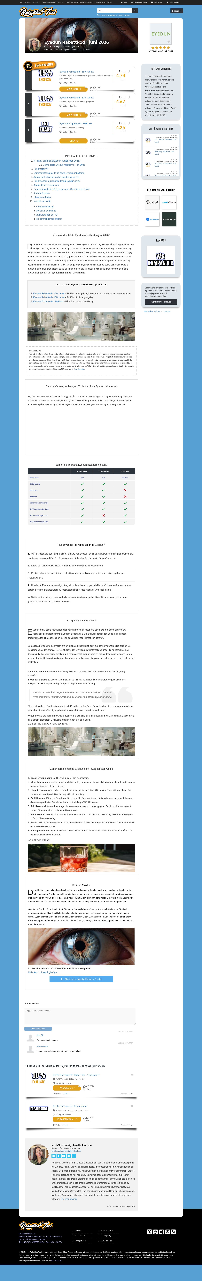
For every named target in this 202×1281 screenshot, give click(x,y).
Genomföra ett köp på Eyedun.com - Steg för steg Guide (62, 204)
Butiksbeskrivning (45, 221)
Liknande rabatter (42, 212)
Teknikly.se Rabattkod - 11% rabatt (68, 2)
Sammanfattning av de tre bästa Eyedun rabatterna (59, 188)
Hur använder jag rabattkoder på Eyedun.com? (57, 196)
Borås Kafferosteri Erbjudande (70, 1121)
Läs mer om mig (69, 1215)
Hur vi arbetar (105, 1257)
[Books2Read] (64, 1172)
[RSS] (173, 1248)
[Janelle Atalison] (38, 1169)
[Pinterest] (167, 1248)
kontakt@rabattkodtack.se (29, 1277)
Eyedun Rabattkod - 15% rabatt (76, 71)
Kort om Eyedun (42, 208)
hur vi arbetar (79, 384)
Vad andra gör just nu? (47, 229)
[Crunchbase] (155, 1248)
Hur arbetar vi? (41, 183)
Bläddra (176, 11)
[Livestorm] (73, 1172)
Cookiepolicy (104, 1252)
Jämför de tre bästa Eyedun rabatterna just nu (56, 192)
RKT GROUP (56, 1277)
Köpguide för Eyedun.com (46, 200)
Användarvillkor (105, 1247)
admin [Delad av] (66, 1108)
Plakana (127, 15)
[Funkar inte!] (94, 88)
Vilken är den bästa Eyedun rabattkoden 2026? (57, 175)
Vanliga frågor (79, 1257)
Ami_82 (40, 1050)
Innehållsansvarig (42, 216)
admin (66, 1140)
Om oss (76, 1247)
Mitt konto (173, 3)
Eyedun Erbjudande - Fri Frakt (75, 133)
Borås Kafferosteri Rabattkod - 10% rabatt (95, 2)
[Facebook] (59, 1172)
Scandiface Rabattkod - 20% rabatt (42, 2)
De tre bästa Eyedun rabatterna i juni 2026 (64, 179)
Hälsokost (33, 987)
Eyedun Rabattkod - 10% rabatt (76, 102)
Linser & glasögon (49, 987)
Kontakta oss (78, 1252)
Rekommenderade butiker (49, 233)
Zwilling (120, 15)
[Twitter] (149, 1248)
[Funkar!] (91, 88)
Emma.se (104, 15)
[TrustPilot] (161, 1248)
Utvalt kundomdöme (46, 225)
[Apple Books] (69, 1172)
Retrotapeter (112, 15)
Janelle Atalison (59, 50)
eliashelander (42, 1061)
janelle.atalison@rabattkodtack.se (66, 1167)
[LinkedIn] (54, 1172)
